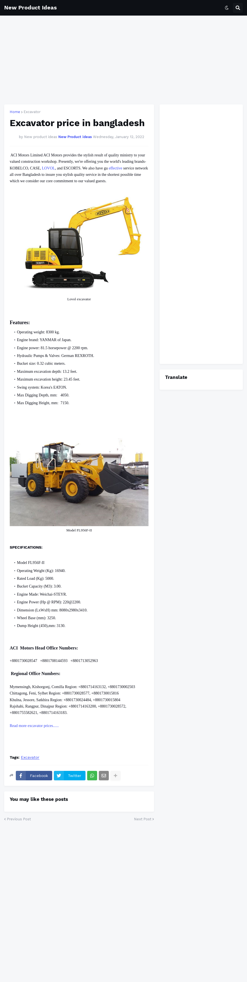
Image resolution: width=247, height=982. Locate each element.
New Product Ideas (30, 7)
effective (115, 168)
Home (15, 112)
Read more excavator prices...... (35, 726)
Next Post (142, 819)
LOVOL (48, 168)
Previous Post (19, 819)
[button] (227, 8)
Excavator (32, 112)
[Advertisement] (123, 60)
